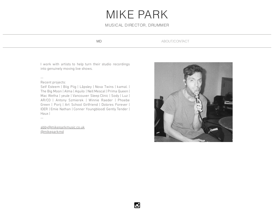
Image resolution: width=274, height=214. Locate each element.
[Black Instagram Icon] (137, 205)
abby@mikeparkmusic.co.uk (63, 127)
